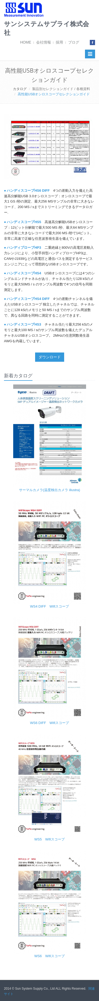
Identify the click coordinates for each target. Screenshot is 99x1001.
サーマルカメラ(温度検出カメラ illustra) (49, 490)
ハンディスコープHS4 (24, 273)
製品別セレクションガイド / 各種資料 (61, 89)
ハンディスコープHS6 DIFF (28, 190)
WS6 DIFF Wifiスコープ (49, 723)
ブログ (73, 42)
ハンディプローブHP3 (24, 248)
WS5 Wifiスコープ (49, 839)
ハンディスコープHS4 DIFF (28, 299)
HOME (25, 42)
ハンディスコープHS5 (24, 222)
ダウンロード (50, 357)
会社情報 (43, 42)
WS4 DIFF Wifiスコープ (49, 606)
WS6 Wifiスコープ (49, 956)
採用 (59, 42)
